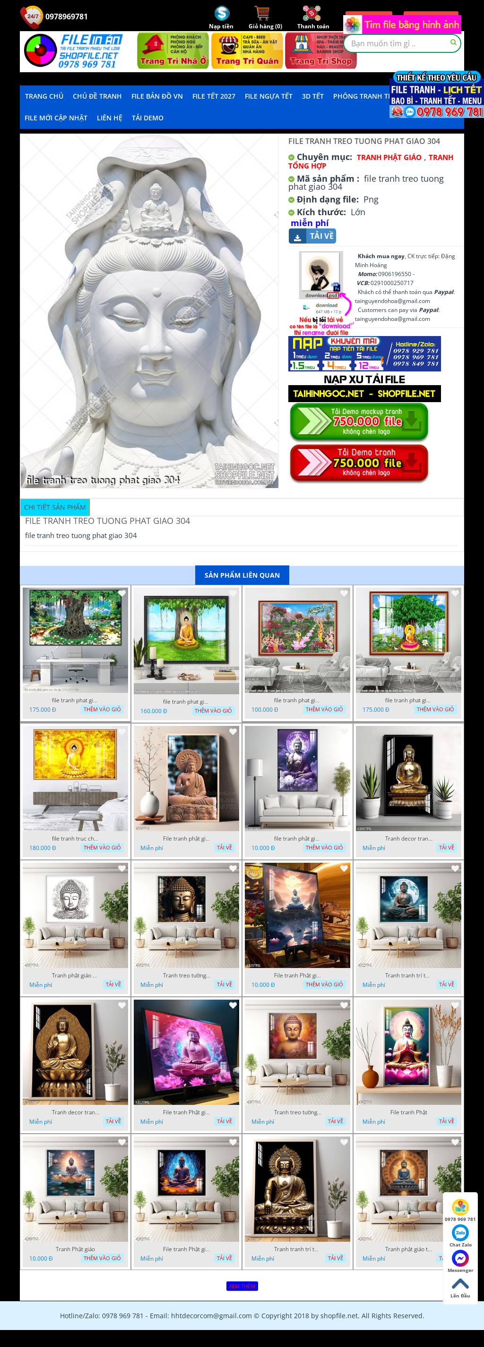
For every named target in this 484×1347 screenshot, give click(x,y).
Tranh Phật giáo (75, 1249)
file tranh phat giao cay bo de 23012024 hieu (75, 700)
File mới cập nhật (56, 117)
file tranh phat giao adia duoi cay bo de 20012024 (186, 702)
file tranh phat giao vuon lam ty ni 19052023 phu (297, 700)
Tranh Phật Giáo (389, 157)
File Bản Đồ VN (157, 96)
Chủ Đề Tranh (97, 96)
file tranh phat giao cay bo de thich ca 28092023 (408, 700)
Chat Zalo (460, 1236)
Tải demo (148, 117)
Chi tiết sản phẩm (55, 507)
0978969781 (54, 16)
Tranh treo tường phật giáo (186, 975)
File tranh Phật (408, 1112)
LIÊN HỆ (109, 117)
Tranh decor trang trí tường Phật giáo (408, 838)
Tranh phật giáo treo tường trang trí (408, 1249)
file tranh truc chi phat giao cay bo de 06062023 (75, 838)
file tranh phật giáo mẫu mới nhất (297, 838)
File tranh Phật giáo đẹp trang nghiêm (186, 1249)
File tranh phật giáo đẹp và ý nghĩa (186, 838)
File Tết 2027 (213, 96)
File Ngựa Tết (269, 96)
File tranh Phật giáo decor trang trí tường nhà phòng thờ (297, 975)
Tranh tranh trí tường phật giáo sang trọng (408, 975)
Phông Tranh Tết (364, 96)
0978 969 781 (460, 1210)
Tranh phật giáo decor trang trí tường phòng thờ (75, 975)
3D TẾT (313, 96)
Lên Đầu (460, 1287)
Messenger (461, 1261)
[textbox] (402, 43)
